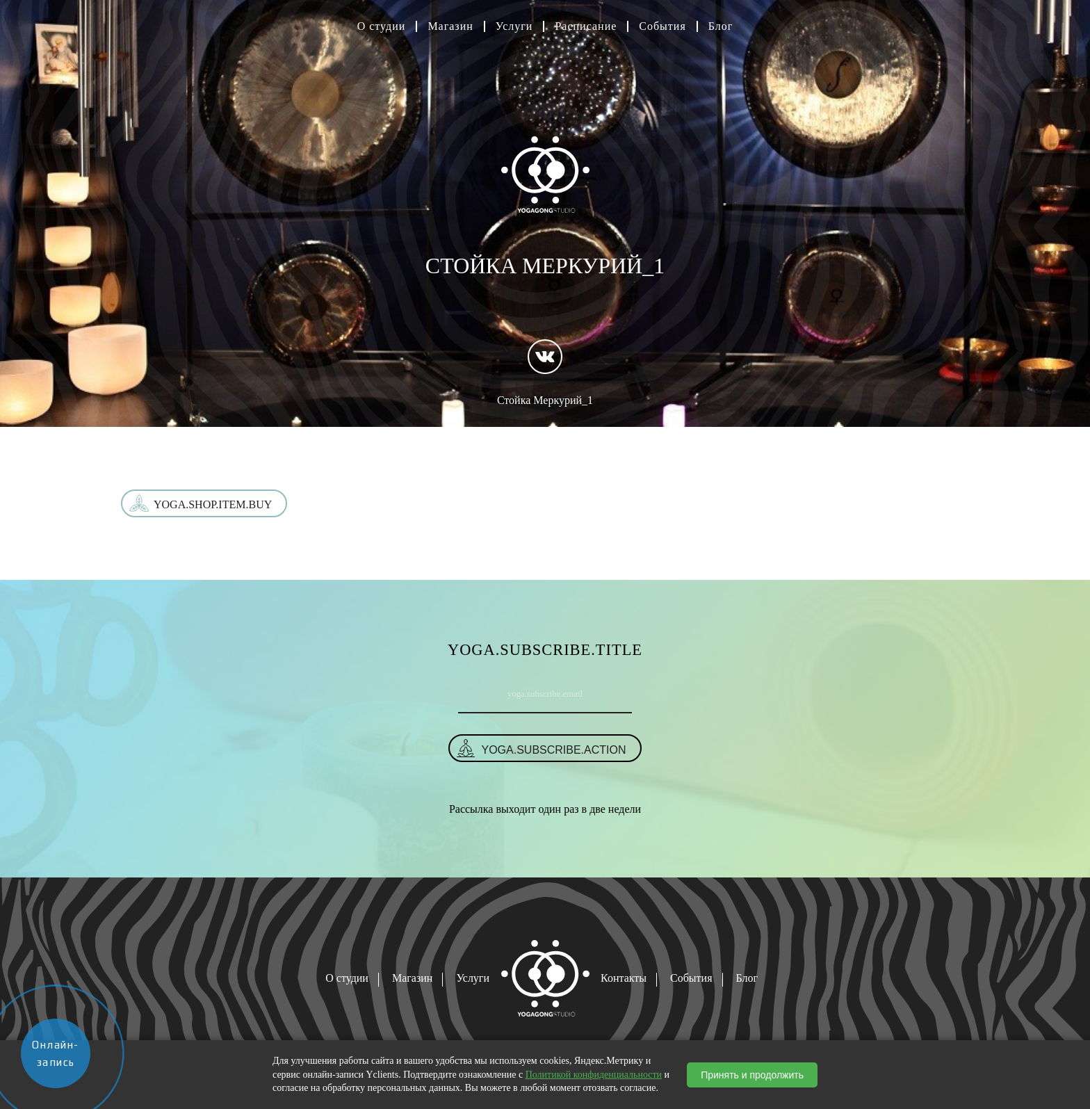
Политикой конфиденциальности (594, 1074)
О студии (381, 26)
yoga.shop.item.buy (213, 504)
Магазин (450, 26)
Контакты (623, 978)
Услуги (514, 26)
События (662, 26)
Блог (720, 26)
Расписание (586, 26)
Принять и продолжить (752, 1074)
